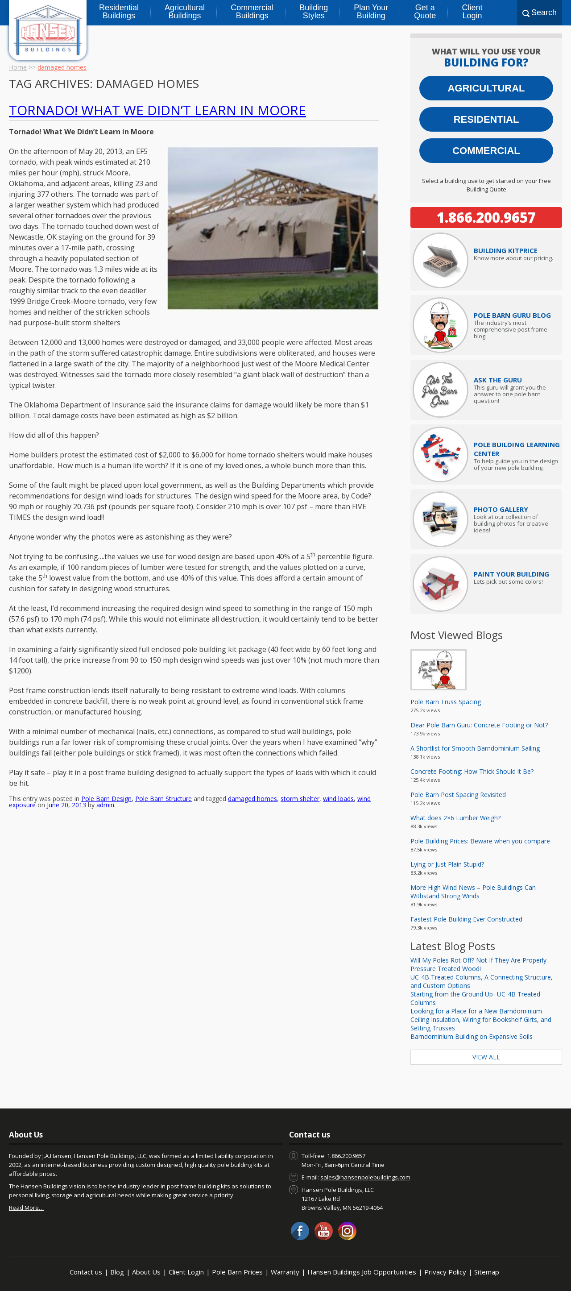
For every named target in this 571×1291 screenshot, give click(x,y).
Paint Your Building (511, 573)
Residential (486, 119)
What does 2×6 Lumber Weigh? (455, 818)
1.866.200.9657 (486, 217)
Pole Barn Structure (163, 734)
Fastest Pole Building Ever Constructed (466, 919)
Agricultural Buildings (185, 11)
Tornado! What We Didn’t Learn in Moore (157, 110)
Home (18, 67)
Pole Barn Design (106, 734)
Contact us (86, 1271)
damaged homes (252, 734)
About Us (146, 1271)
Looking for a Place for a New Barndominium (476, 1011)
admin (105, 740)
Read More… (26, 1208)
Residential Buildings (119, 11)
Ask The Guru (498, 379)
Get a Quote (425, 11)
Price (506, 250)
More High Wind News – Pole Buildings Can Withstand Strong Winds (473, 891)
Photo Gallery (501, 509)
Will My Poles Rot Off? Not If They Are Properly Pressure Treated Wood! (478, 964)
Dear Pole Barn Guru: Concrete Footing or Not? (479, 725)
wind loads (338, 734)
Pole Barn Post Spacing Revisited (458, 794)
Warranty (285, 1271)
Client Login (472, 11)
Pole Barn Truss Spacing (445, 701)
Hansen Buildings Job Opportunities (361, 1271)
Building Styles (313, 11)
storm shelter (300, 734)
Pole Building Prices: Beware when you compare (480, 841)
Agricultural (486, 88)
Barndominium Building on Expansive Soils (471, 1036)
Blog (117, 1271)
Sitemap (486, 1271)
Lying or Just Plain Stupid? (447, 864)
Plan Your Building (371, 11)
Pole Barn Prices (237, 1271)
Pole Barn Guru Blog (512, 315)
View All (486, 1057)
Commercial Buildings (252, 11)
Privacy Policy (445, 1271)
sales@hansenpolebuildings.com (365, 1177)
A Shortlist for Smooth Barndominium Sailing (475, 748)
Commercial (486, 150)
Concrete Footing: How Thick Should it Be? (472, 771)
